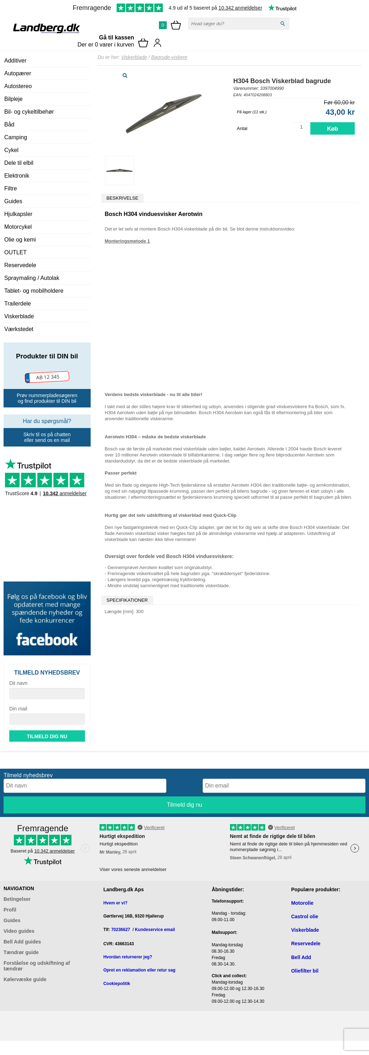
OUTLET (15, 252)
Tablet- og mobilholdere (33, 291)
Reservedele (20, 265)
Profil (10, 910)
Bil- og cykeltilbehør (29, 112)
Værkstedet (18, 329)
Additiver (15, 61)
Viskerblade (19, 316)
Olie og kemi (20, 240)
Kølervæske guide (25, 979)
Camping (15, 137)
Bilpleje (13, 99)
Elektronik (16, 176)
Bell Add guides (22, 942)
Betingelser (17, 899)
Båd (9, 124)
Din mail (18, 709)
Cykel (11, 150)
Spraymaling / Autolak (31, 278)
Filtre (10, 188)
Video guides (19, 931)
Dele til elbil (18, 163)
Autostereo (18, 86)
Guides (13, 201)
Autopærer (17, 73)
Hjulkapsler (18, 214)
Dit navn (18, 683)
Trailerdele (17, 304)
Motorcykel (18, 227)
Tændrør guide (21, 952)
